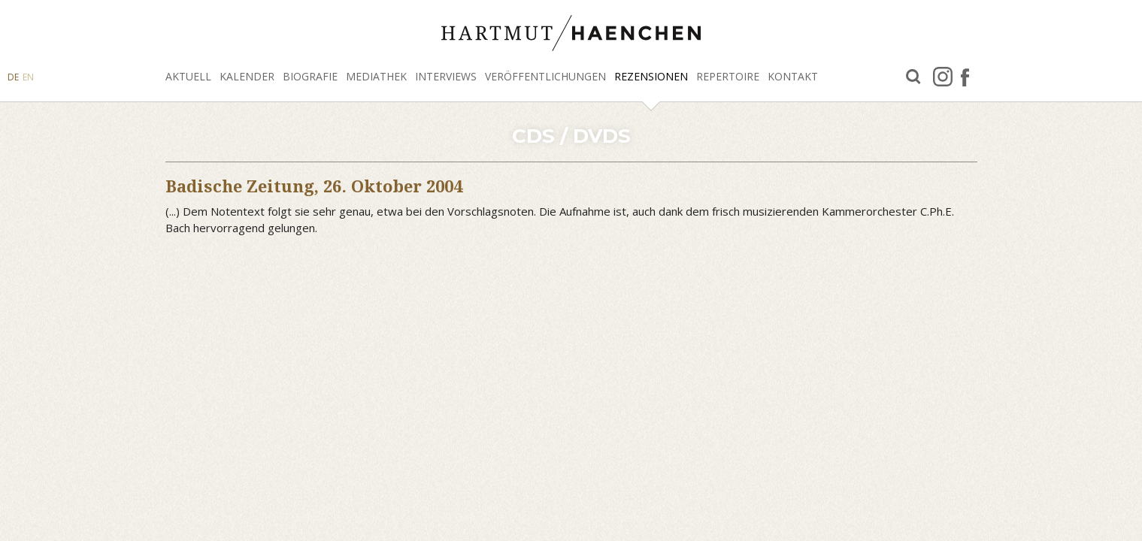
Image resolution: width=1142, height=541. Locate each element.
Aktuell (188, 76)
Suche (913, 77)
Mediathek (376, 76)
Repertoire (727, 76)
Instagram (943, 76)
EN (28, 77)
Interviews (446, 76)
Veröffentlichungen (545, 76)
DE (13, 77)
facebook (965, 76)
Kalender (247, 76)
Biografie (310, 76)
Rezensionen (651, 76)
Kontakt (793, 76)
